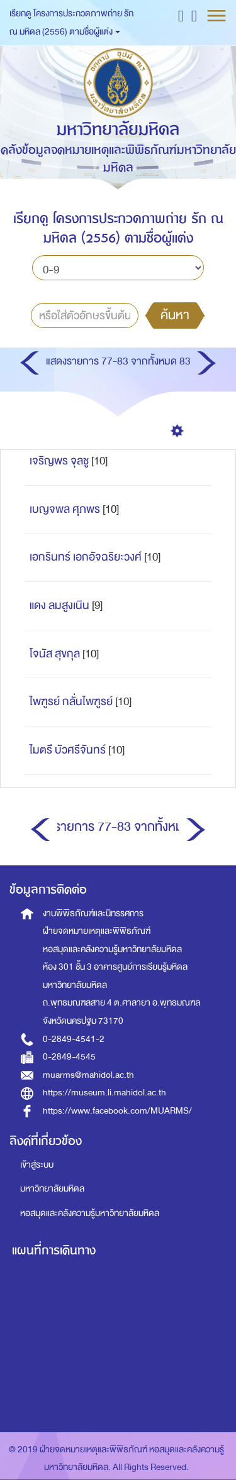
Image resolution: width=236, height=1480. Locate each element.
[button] (181, 15)
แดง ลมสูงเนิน (59, 605)
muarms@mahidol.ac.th (88, 1075)
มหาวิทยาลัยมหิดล (52, 1189)
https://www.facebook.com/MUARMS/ (117, 1111)
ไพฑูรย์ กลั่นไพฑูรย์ (71, 701)
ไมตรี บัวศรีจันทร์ (68, 750)
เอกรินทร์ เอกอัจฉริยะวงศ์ (86, 557)
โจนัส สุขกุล (55, 654)
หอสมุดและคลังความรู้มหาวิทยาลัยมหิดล (89, 1213)
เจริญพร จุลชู (59, 461)
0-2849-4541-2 (73, 1039)
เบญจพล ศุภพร (65, 509)
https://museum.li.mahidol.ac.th (104, 1092)
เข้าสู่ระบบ (36, 1165)
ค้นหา (174, 315)
